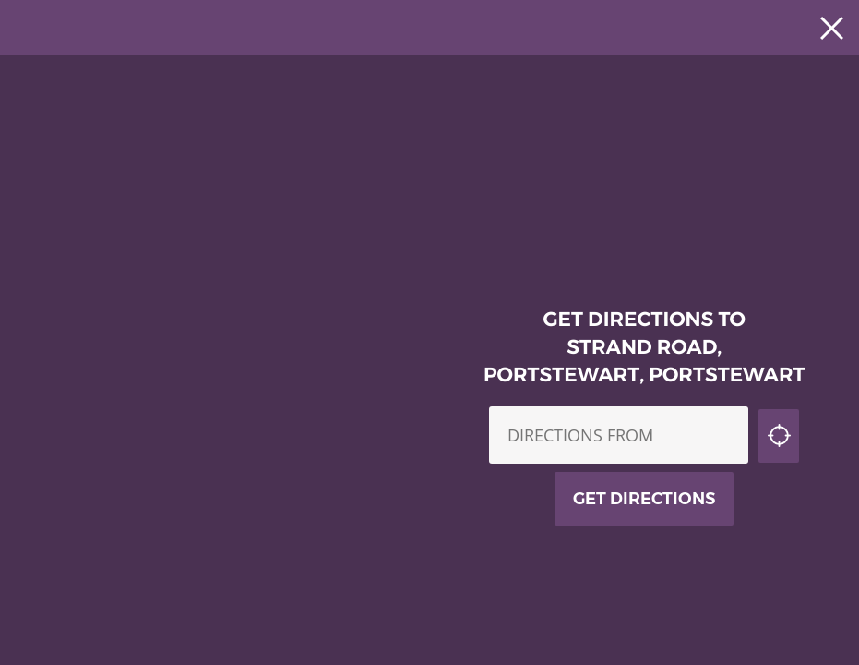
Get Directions (644, 499)
